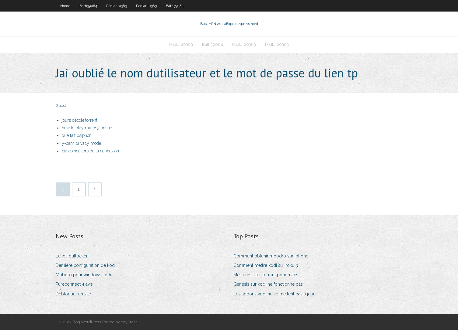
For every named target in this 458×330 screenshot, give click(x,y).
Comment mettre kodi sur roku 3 (265, 265)
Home (65, 6)
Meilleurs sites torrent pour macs (265, 274)
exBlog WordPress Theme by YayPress (102, 322)
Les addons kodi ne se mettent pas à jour (274, 293)
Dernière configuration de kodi (86, 265)
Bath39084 (88, 6)
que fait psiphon (77, 135)
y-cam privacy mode (81, 143)
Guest (61, 105)
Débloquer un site (73, 293)
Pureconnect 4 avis (74, 284)
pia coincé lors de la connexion (90, 150)
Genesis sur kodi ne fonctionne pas (268, 284)
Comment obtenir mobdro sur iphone (270, 255)
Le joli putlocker (72, 255)
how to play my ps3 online (87, 127)
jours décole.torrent (79, 120)
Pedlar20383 (116, 6)
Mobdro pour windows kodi (83, 274)
